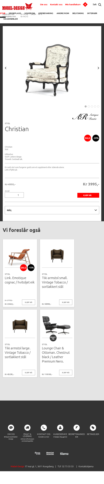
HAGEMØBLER (10, 19)
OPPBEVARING (45, 13)
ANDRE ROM (63, 13)
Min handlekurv (72, 4)
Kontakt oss (56, 4)
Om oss (43, 4)
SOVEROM (29, 13)
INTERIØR (92, 13)
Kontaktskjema (86, 476)
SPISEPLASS (15, 13)
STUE (2, 13)
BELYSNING (78, 13)
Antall (7, 191)
